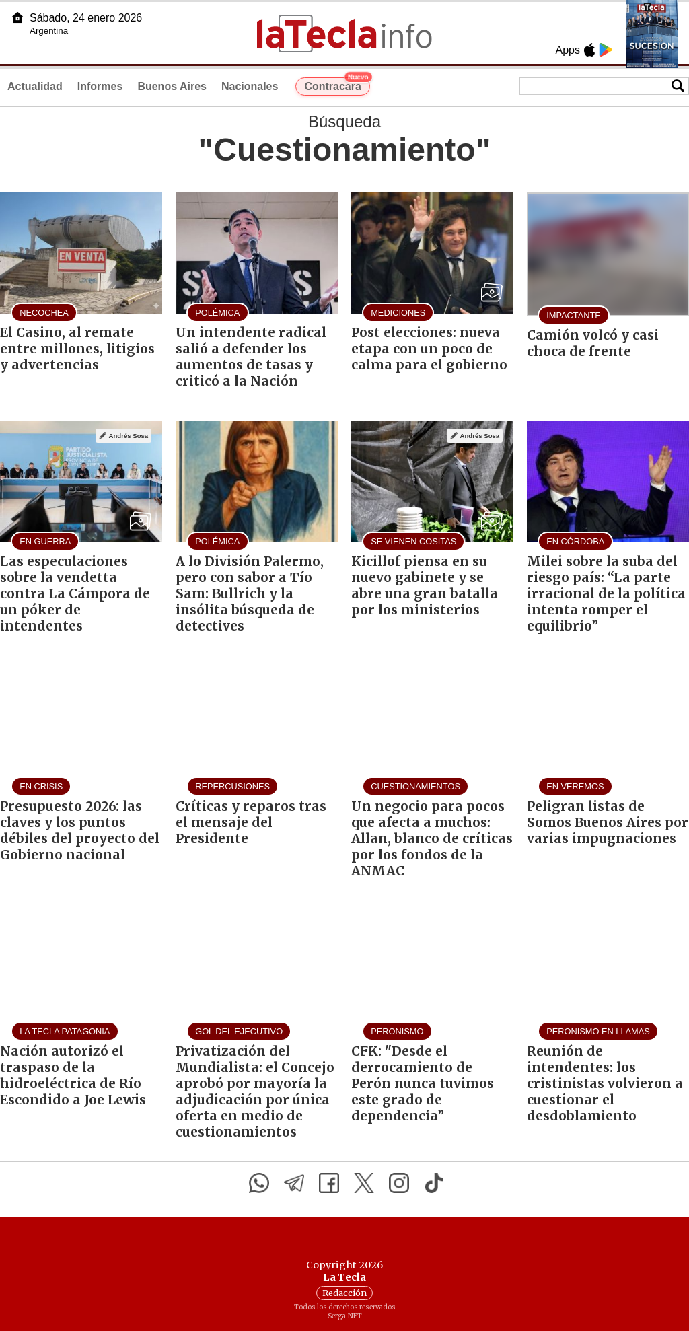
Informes (100, 86)
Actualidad (35, 86)
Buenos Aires (172, 86)
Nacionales (249, 86)
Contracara (336, 84)
